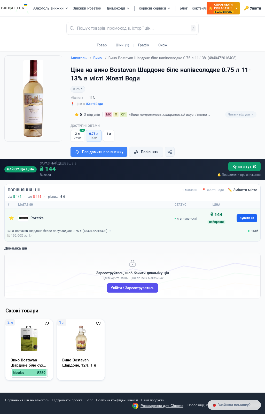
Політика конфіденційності (117, 400)
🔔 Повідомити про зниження (239, 175)
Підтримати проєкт (67, 400)
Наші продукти (152, 400)
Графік (143, 45)
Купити (247, 218)
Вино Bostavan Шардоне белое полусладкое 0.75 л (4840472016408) (57, 231)
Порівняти (146, 151)
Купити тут (244, 166)
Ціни (122, 45)
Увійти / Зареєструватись (132, 288)
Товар (102, 45)
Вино (99, 58)
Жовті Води (94, 104)
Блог (89, 400)
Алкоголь (81, 58)
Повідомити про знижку (99, 151)
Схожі (163, 45)
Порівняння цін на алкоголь (27, 400)
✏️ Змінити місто (242, 190)
